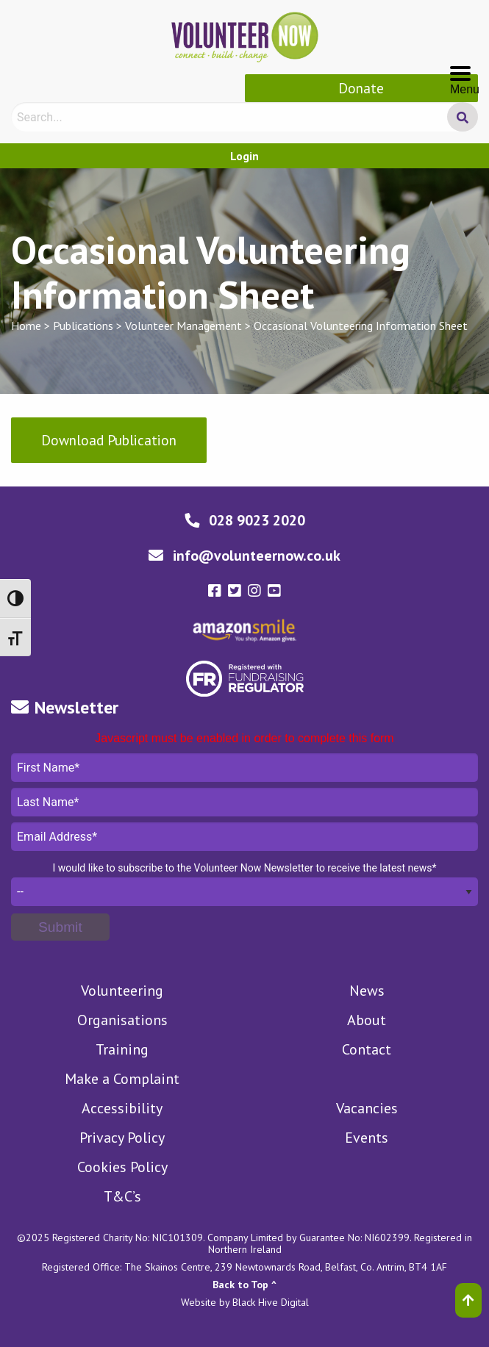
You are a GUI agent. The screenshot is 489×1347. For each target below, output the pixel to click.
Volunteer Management (183, 325)
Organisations (122, 1020)
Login (244, 155)
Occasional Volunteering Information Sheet (361, 325)
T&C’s (122, 1196)
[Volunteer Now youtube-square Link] (274, 590)
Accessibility (122, 1108)
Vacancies (367, 1108)
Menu (464, 75)
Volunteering (122, 990)
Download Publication (108, 440)
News (367, 990)
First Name (244, 767)
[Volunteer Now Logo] (244, 35)
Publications (83, 325)
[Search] (242, 117)
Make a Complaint (122, 1078)
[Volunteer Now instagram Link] (256, 590)
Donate (361, 88)
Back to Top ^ (244, 1284)
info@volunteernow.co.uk (256, 555)
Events (366, 1137)
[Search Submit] (462, 117)
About (366, 1020)
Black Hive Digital (270, 1302)
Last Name (244, 802)
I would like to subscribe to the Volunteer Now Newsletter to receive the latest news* (244, 868)
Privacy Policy (122, 1137)
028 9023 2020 (257, 520)
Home (26, 325)
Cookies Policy (122, 1167)
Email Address (244, 836)
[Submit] (60, 927)
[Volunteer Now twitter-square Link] (236, 590)
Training (122, 1049)
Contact (366, 1049)
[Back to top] (468, 1300)
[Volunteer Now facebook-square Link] (216, 590)
